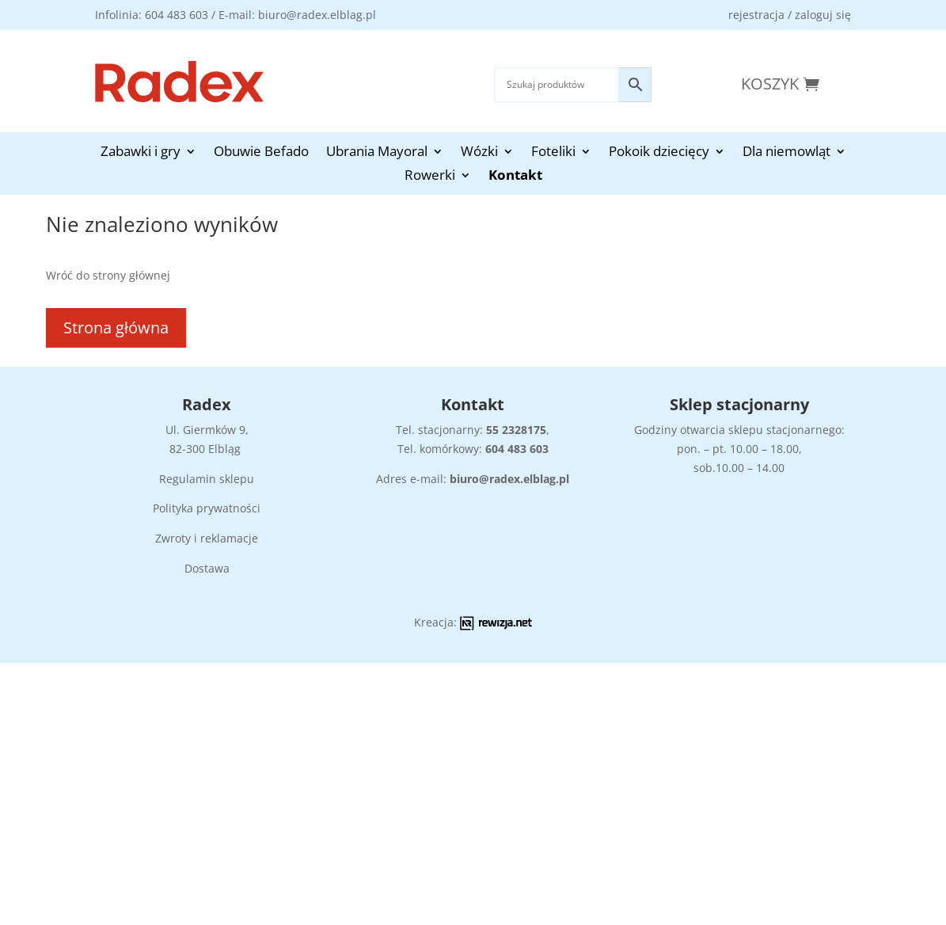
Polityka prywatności (206, 508)
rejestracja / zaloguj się (789, 14)
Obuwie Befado (261, 153)
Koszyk (770, 83)
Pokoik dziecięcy (659, 153)
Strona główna (116, 327)
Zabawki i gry (140, 153)
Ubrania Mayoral (376, 153)
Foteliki (553, 153)
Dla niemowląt (786, 153)
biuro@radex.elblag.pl (509, 478)
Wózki (479, 153)
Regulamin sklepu (206, 478)
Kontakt (515, 176)
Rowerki (430, 176)
